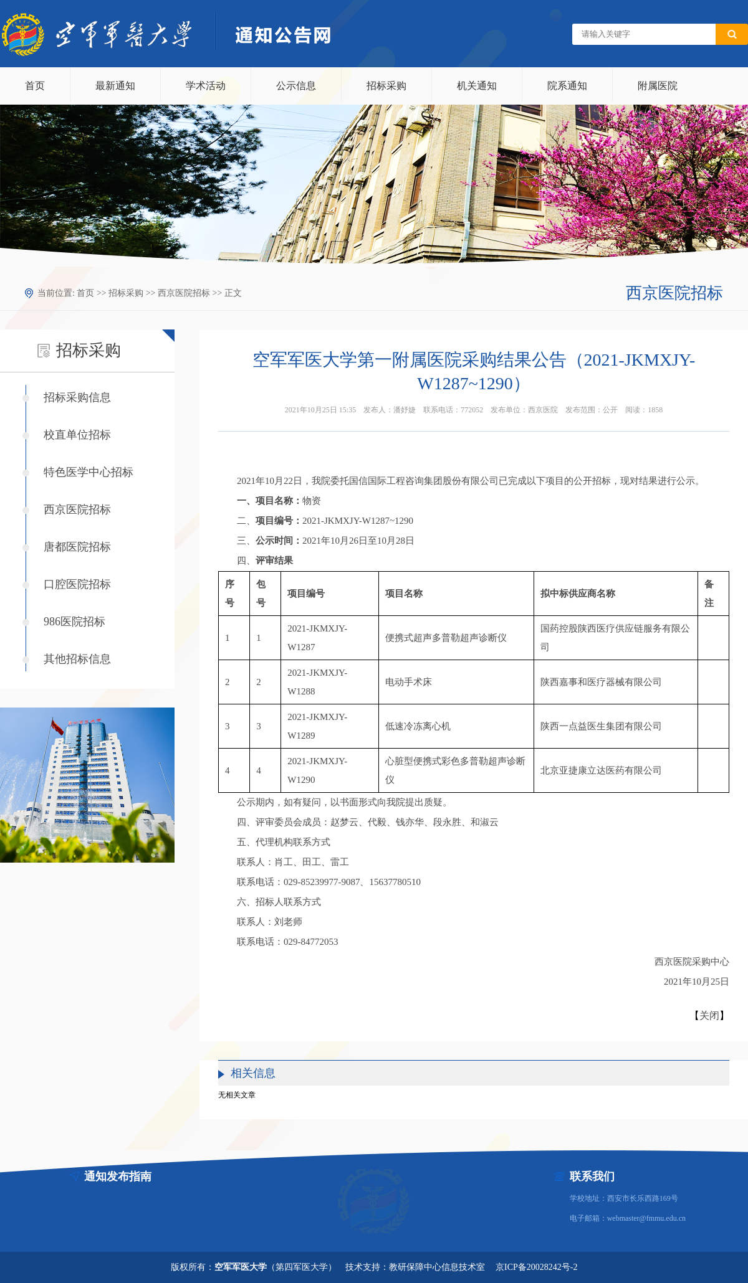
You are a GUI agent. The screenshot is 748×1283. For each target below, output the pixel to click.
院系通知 (567, 85)
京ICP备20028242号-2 (536, 1267)
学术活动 (206, 85)
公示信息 (296, 85)
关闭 (709, 1015)
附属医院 (658, 85)
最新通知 (115, 85)
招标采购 (386, 85)
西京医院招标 (184, 293)
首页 (35, 85)
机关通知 (477, 85)
